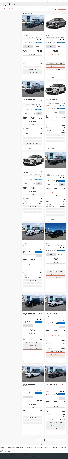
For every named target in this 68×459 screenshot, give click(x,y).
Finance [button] (50, 4)
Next (53, 440)
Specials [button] (35, 4)
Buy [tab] (26, 113)
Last (57, 440)
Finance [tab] (38, 46)
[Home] (26, 4)
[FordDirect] (5, 456)
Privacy (28, 454)
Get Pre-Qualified (33, 69)
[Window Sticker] (38, 42)
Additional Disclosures (35, 454)
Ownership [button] (55, 4)
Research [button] (46, 4)
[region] (32, 61)
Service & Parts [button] (40, 4)
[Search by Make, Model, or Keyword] (22, 8)
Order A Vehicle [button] (62, 8)
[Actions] (41, 35)
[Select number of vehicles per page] (63, 440)
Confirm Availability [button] (33, 72)
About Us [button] (60, 4)
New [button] (28, 4)
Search (41, 8)
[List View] (65, 13)
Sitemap (24, 454)
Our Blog (64, 4)
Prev (41, 440)
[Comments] (34, 42)
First (37, 440)
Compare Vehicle (28, 77)
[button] (42, 23)
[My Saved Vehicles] (64, 1)
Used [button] (31, 4)
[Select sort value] (58, 13)
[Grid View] (62, 13)
